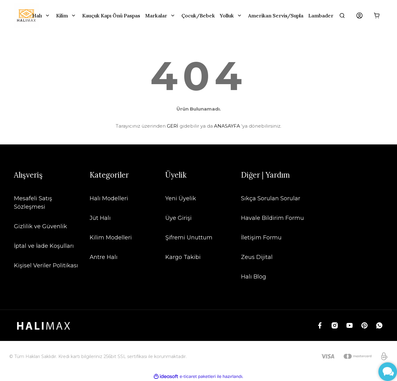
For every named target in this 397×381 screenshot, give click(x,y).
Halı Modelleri (109, 198)
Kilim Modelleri (111, 237)
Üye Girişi (178, 218)
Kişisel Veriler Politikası (46, 265)
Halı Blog (253, 276)
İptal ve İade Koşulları (44, 246)
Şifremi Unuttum (188, 237)
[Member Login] (359, 15)
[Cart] (377, 15)
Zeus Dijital (257, 257)
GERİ (172, 126)
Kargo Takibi (183, 257)
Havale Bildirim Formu (272, 218)
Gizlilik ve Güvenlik (40, 226)
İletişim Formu (261, 237)
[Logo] (26, 15)
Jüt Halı (100, 218)
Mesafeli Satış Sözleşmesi (33, 202)
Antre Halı (104, 257)
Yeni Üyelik (180, 198)
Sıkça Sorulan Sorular (270, 198)
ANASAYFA (227, 126)
